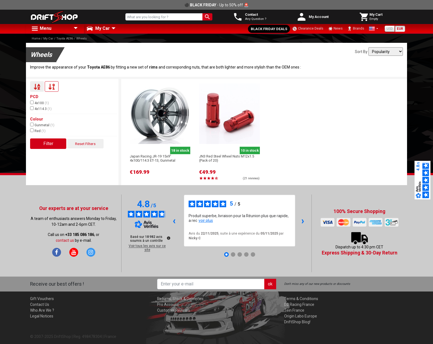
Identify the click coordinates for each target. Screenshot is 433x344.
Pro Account (168, 304)
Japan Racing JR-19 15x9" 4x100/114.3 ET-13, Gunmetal (152, 158)
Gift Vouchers (42, 298)
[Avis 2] (233, 254)
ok (270, 284)
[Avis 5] (253, 254)
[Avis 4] (246, 254)
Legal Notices (41, 316)
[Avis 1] (226, 254)
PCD (34, 96)
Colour (36, 119)
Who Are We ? (42, 310)
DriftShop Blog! (297, 322)
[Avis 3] (239, 254)
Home (36, 38)
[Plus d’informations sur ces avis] (168, 237)
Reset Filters (85, 143)
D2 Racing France (299, 304)
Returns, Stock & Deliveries (180, 298)
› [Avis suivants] (302, 220)
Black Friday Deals (269, 29)
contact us (65, 240)
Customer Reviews (173, 310)
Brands (355, 28)
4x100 (39, 103)
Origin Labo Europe (300, 316)
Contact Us (39, 304)
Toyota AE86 (64, 38)
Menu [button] (41, 29)
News (335, 28)
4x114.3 (41, 108)
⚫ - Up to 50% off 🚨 (216, 5)
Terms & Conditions (301, 298)
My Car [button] (98, 28)
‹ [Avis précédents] (174, 220)
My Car (48, 38)
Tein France (294, 310)
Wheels (81, 38)
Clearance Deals (307, 28)
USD (390, 29)
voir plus (206, 220)
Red (38, 130)
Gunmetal (42, 125)
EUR (400, 29)
